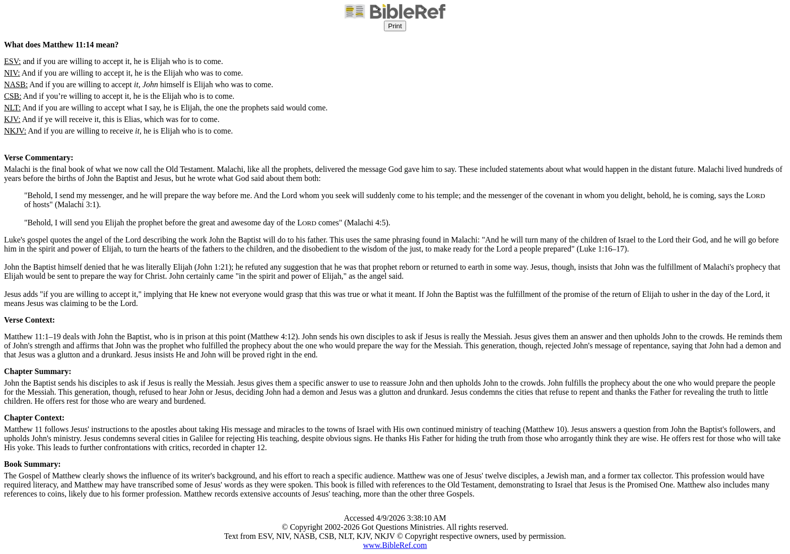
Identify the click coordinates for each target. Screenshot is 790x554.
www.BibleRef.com (395, 545)
